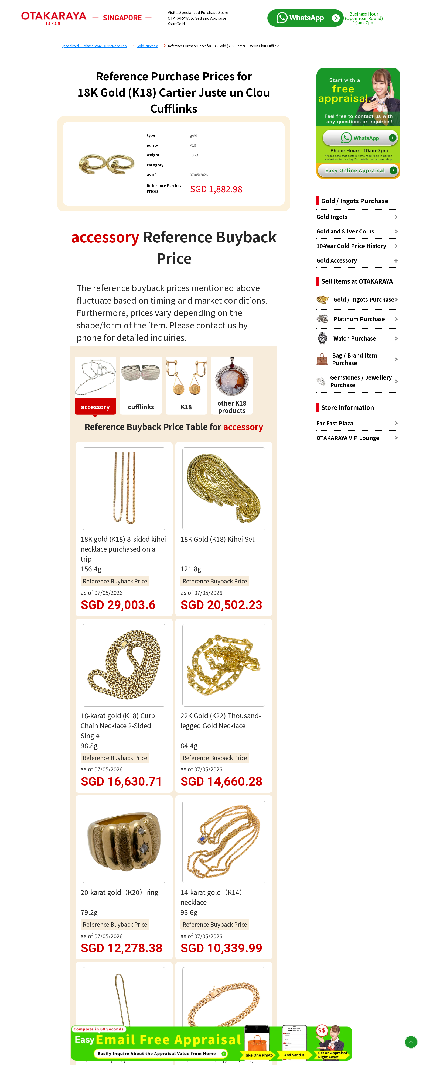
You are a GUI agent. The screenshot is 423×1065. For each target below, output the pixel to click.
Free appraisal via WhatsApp (173, 809)
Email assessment (174, 844)
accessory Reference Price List (144, 617)
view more (173, 549)
